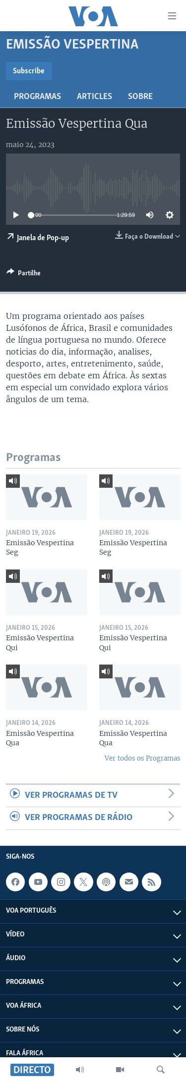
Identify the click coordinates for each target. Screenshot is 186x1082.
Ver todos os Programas (142, 758)
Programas (37, 97)
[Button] (23, 274)
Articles (94, 97)
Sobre (140, 97)
